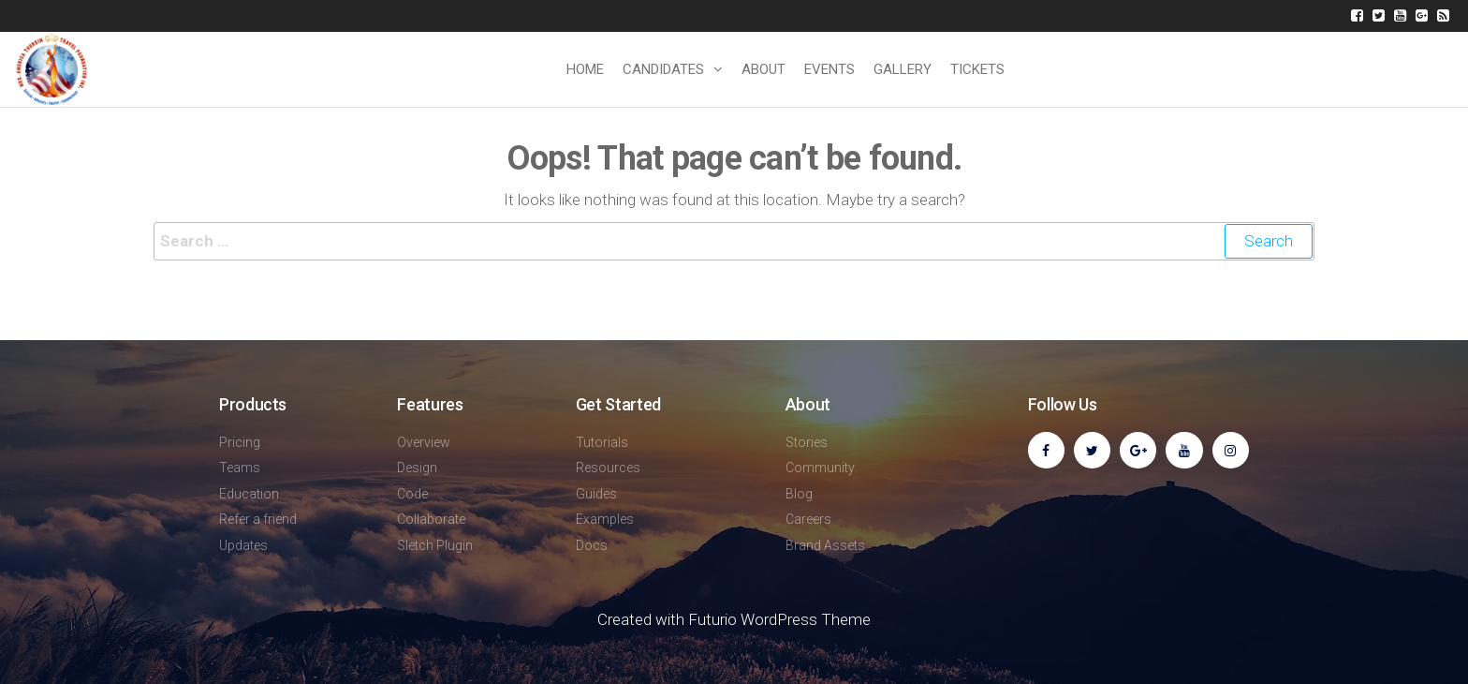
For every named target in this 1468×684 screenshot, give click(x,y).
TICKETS (977, 69)
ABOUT (763, 69)
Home (585, 69)
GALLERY (902, 69)
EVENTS (829, 69)
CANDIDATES (663, 69)
